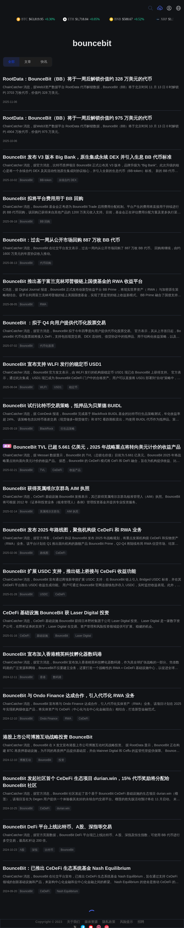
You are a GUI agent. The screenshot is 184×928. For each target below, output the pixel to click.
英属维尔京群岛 (49, 511)
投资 (61, 760)
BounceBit (26, 180)
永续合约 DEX (67, 180)
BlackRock (46, 428)
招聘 (141, 922)
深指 (34, 849)
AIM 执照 (72, 511)
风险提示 (126, 922)
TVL (42, 470)
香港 (43, 677)
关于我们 (73, 922)
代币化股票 (47, 345)
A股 (22, 849)
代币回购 (45, 263)
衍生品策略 (68, 428)
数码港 (57, 677)
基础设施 (42, 635)
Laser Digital (83, 635)
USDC (44, 594)
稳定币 (73, 387)
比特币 (49, 849)
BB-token (45, 180)
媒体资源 (91, 922)
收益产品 (75, 470)
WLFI (43, 387)
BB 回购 (45, 221)
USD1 (58, 387)
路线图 (44, 553)
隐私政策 (108, 922)
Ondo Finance (48, 718)
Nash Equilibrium (67, 891)
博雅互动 (25, 760)
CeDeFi (57, 470)
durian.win (63, 808)
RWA (43, 304)
